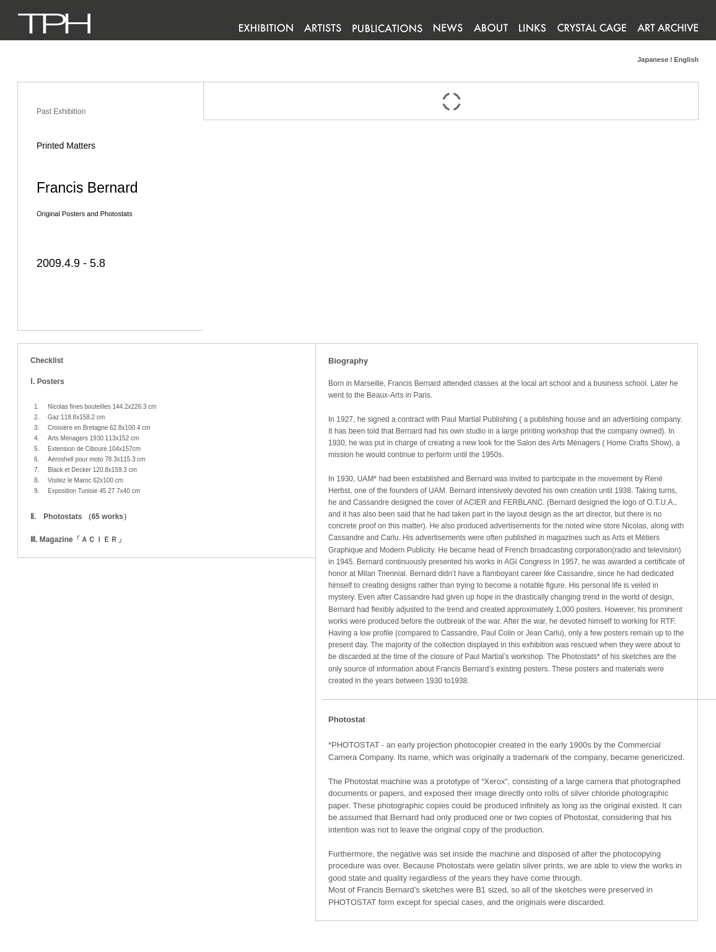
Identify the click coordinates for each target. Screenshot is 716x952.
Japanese (652, 59)
